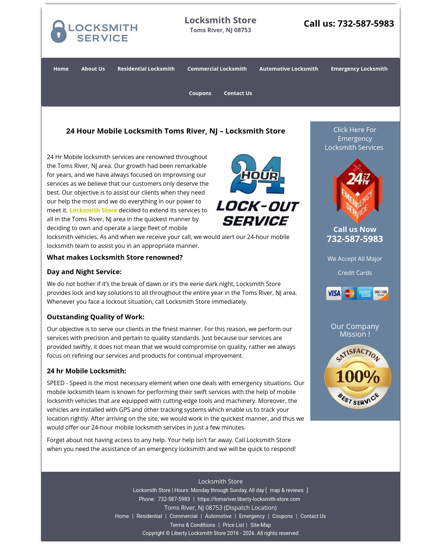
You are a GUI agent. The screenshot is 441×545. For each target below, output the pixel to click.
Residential (149, 516)
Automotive (218, 516)
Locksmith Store (93, 210)
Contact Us (238, 93)
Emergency (252, 516)
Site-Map (261, 525)
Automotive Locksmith (289, 68)
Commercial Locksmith (217, 68)
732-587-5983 (366, 23)
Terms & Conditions (192, 525)
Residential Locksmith (146, 68)
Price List (233, 525)
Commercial (183, 516)
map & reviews (287, 490)
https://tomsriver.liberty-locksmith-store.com (249, 499)
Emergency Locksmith (359, 68)
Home (61, 68)
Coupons (200, 93)
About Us (93, 68)
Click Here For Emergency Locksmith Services (355, 138)
